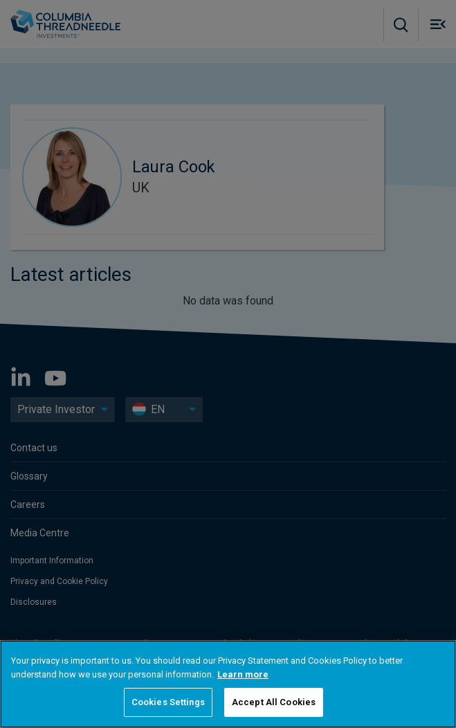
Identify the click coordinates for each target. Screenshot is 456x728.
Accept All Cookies (274, 702)
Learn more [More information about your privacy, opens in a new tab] (242, 674)
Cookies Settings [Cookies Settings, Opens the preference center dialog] (168, 702)
